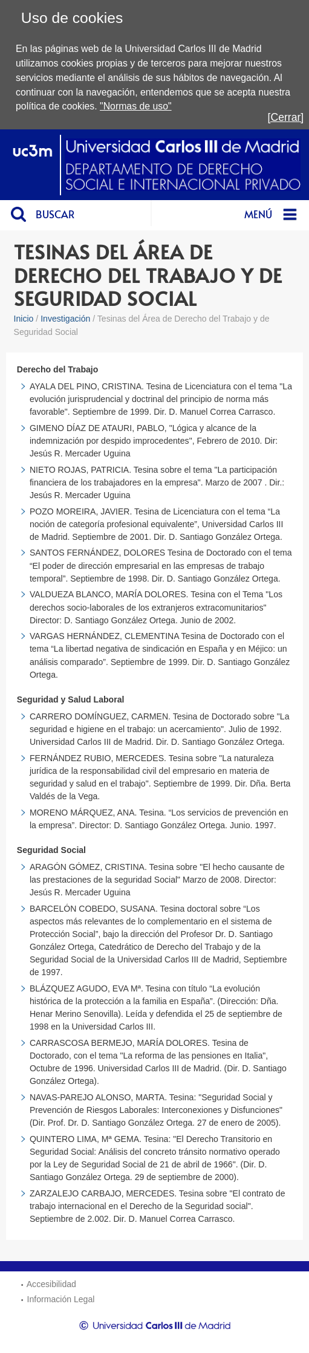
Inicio (24, 318)
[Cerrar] (286, 117)
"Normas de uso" (136, 106)
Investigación (65, 318)
